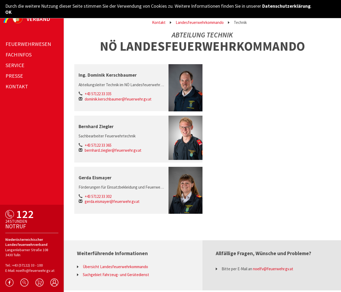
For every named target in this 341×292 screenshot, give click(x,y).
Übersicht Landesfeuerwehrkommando (115, 266)
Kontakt (159, 22)
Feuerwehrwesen (28, 42)
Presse (14, 74)
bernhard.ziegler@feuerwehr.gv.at (113, 150)
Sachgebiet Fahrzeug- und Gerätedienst (116, 274)
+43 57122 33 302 (98, 196)
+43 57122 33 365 (98, 145)
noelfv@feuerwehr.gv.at (273, 268)
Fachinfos (19, 53)
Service (15, 63)
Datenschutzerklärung (286, 6)
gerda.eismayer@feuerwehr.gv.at (112, 201)
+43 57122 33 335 (98, 93)
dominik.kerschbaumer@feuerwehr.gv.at (118, 99)
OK (8, 12)
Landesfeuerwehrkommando (200, 22)
